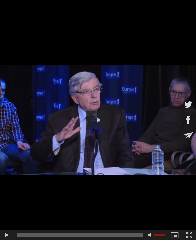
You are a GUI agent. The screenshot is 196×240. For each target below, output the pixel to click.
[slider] (80, 235)
